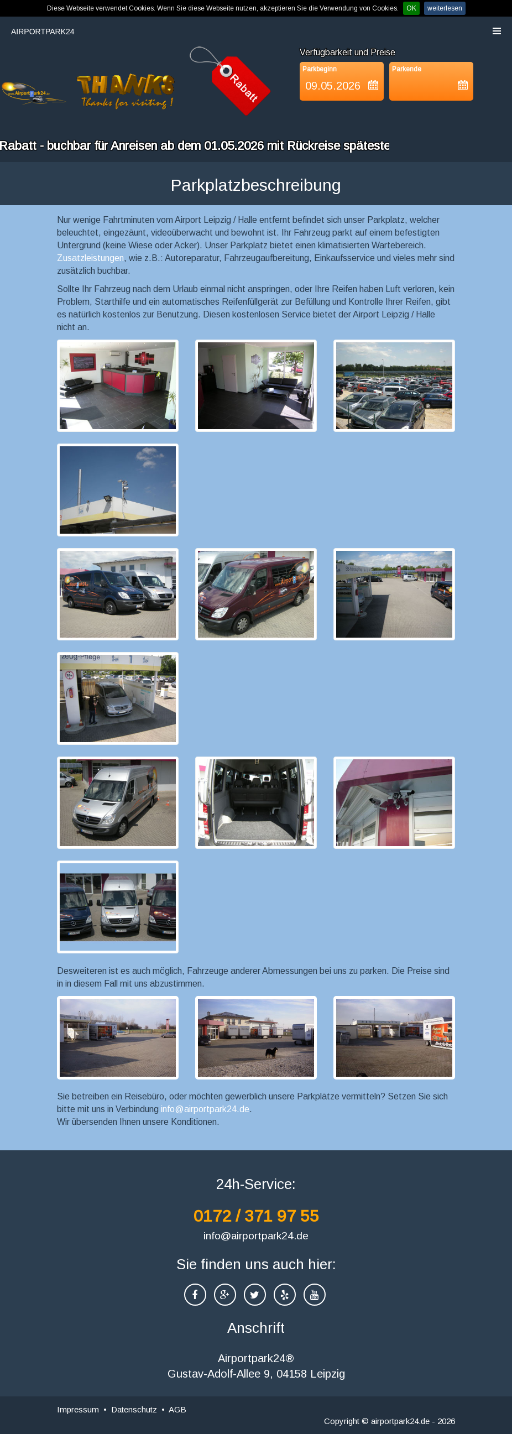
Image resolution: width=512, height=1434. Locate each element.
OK (411, 8)
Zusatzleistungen (90, 258)
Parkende (406, 69)
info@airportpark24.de (205, 1109)
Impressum (78, 1409)
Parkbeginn (319, 69)
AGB (177, 1409)
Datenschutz (134, 1409)
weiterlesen (444, 8)
